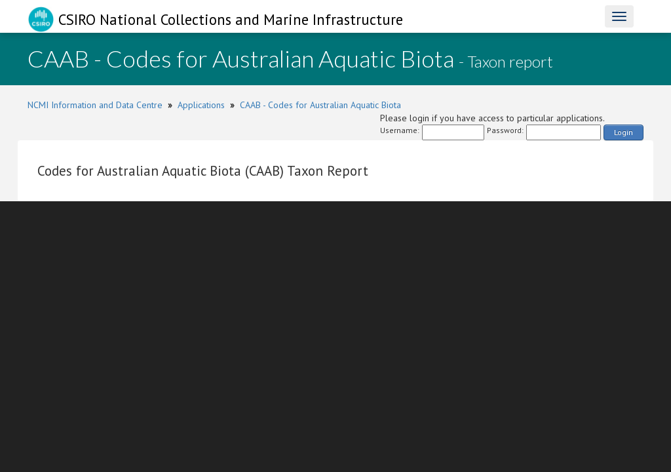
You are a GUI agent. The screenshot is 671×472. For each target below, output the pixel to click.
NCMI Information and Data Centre (95, 105)
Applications (201, 105)
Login (623, 132)
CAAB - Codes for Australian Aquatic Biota (320, 105)
